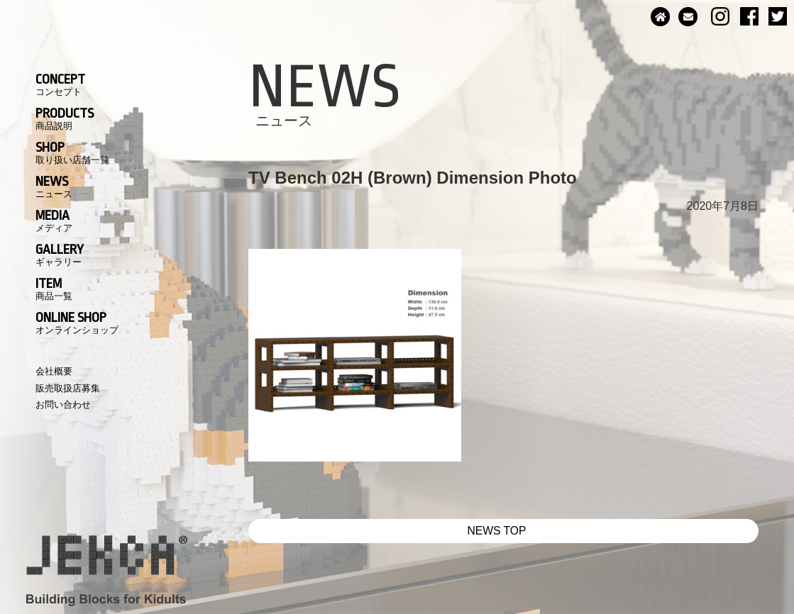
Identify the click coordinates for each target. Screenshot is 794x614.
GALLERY (59, 254)
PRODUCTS (64, 118)
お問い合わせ (63, 404)
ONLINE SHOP (76, 322)
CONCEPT (60, 84)
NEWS (53, 186)
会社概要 (53, 371)
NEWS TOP (497, 531)
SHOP (72, 152)
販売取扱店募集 (67, 388)
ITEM (53, 288)
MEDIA (53, 220)
